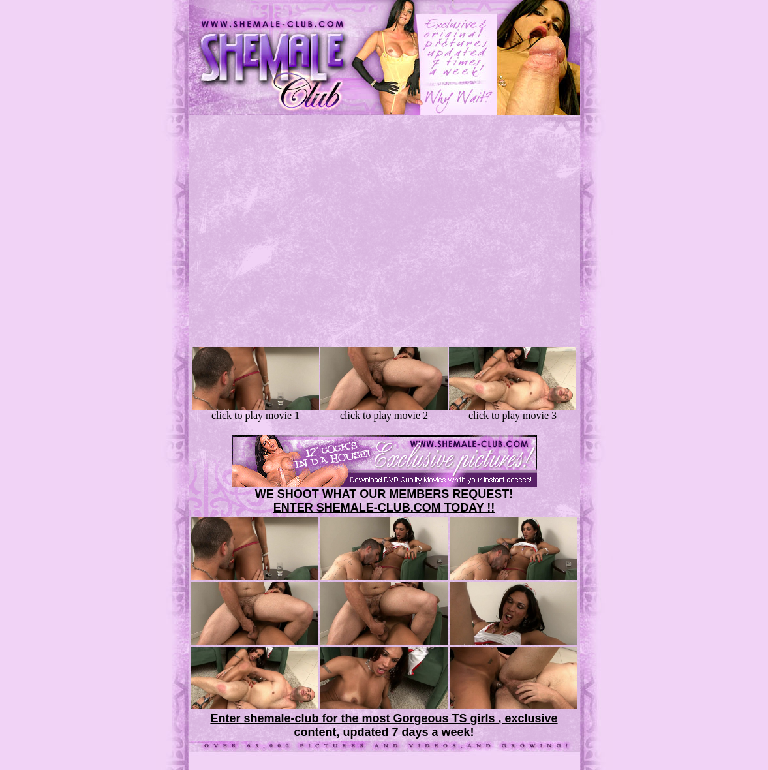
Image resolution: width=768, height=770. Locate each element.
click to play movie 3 (512, 411)
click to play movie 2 (384, 411)
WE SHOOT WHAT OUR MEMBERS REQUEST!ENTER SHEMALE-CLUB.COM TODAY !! (384, 500)
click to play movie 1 (255, 411)
